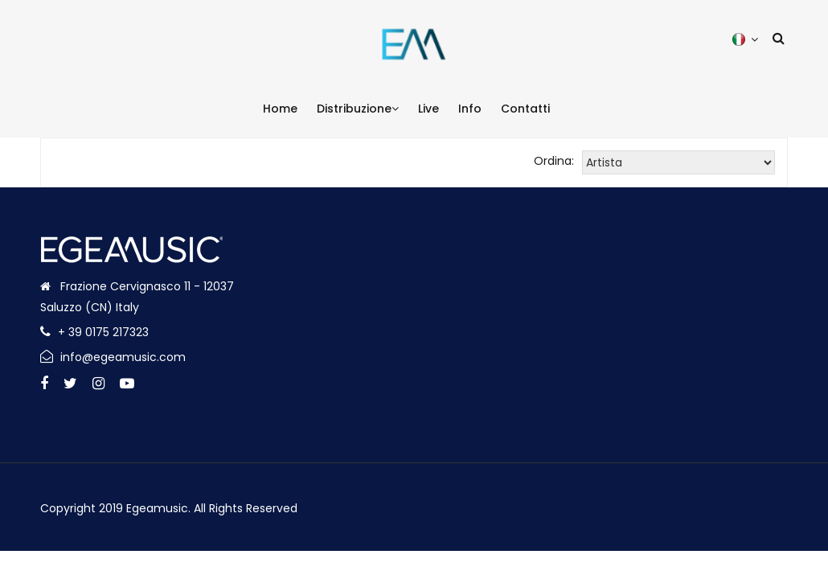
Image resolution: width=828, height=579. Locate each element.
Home (280, 109)
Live (428, 109)
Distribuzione (358, 109)
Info (470, 109)
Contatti (525, 109)
